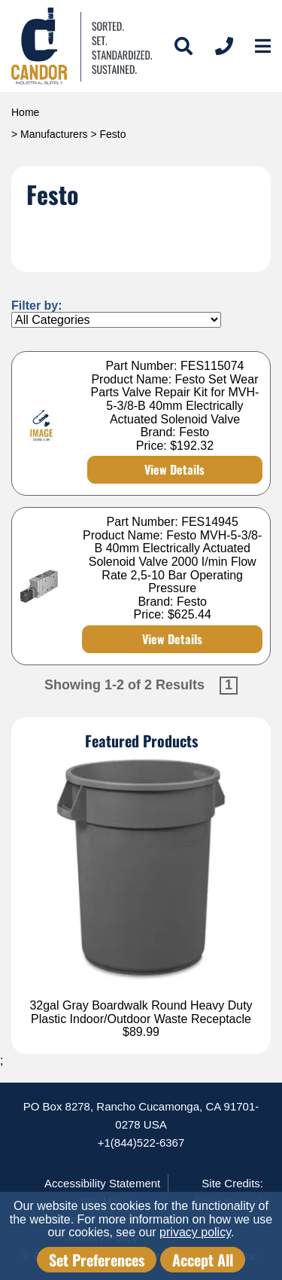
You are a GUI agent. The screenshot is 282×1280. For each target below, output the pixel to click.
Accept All (202, 1259)
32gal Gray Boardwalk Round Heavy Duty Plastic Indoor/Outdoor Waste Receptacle (140, 1012)
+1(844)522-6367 (141, 1142)
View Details (174, 469)
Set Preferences (96, 1259)
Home (25, 112)
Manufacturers (53, 134)
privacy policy (195, 1232)
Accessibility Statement (102, 1183)
